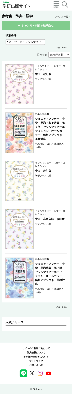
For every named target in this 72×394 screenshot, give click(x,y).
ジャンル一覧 (62, 16)
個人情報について (36, 352)
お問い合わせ (36, 365)
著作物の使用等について (36, 356)
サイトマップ (36, 361)
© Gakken (36, 389)
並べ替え (42, 54)
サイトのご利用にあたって (36, 348)
